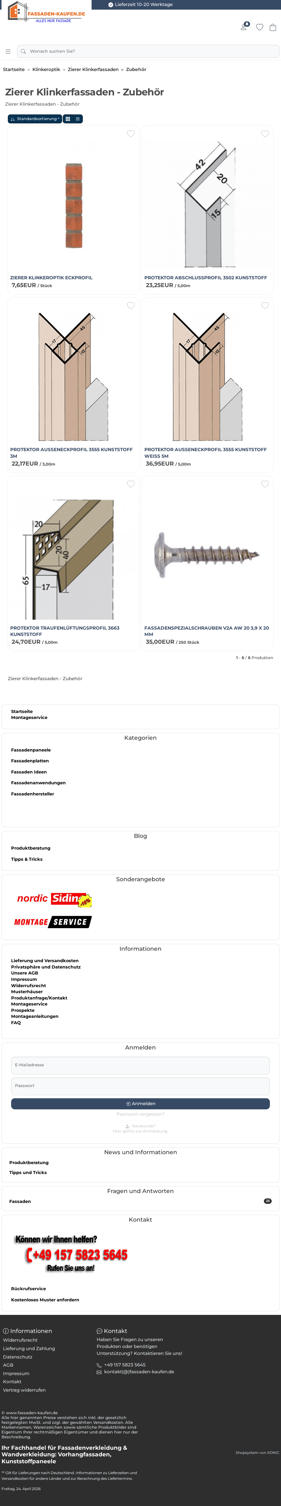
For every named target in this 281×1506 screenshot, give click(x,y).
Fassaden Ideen (29, 772)
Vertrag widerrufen (24, 1390)
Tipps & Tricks (27, 859)
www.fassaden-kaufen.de (32, 1412)
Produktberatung (30, 848)
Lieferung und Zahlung (29, 1348)
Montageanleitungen (35, 1016)
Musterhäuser (27, 991)
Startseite (22, 711)
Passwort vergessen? (140, 1114)
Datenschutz (17, 1357)
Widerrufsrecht (28, 985)
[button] (68, 119)
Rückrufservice (28, 1288)
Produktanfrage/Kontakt (39, 998)
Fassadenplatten (30, 761)
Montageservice (29, 717)
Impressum (24, 979)
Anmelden (144, 1103)
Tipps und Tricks (28, 1172)
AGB (8, 1365)
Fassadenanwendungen (38, 783)
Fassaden (140, 1201)
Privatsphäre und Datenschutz (46, 967)
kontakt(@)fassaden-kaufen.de (139, 1371)
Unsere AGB (24, 973)
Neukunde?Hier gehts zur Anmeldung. (140, 1128)
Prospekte (23, 1010)
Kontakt (12, 1381)
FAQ (16, 1022)
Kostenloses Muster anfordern (45, 1300)
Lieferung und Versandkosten (45, 960)
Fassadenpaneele (31, 750)
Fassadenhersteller (32, 794)
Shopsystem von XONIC (257, 1452)
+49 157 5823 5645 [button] (125, 1365)
